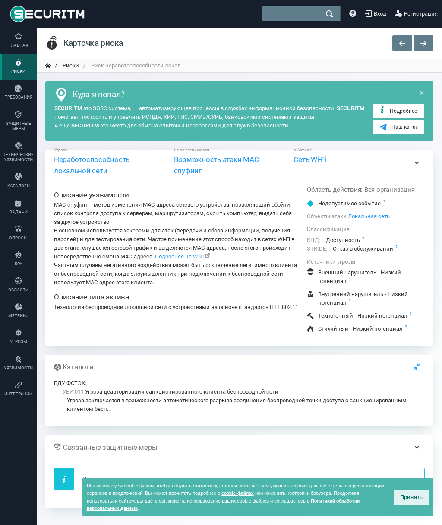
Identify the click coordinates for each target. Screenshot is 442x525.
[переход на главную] (48, 65)
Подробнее (398, 110)
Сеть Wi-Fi (310, 159)
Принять (411, 497)
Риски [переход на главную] (70, 65)
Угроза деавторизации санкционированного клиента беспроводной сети (170, 391)
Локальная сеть (369, 216)
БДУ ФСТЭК (69, 383)
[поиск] (329, 14)
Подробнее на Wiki (179, 256)
